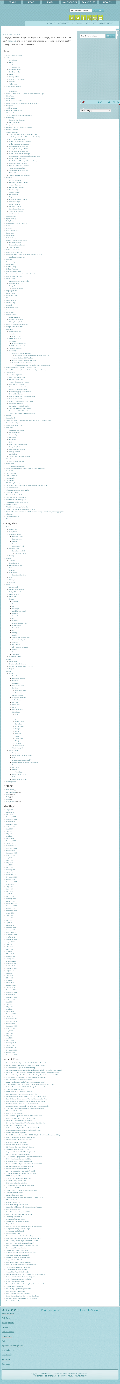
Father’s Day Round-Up (14, 252)
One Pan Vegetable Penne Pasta (16, 1142)
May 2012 (9, 949)
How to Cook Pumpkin (13, 271)
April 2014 (9, 894)
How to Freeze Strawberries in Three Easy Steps (21, 274)
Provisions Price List (16, 403)
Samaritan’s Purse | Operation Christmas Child (21, 367)
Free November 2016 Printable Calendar (19, 1080)
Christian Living (17, 536)
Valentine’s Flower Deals (14, 495)
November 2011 (11, 963)
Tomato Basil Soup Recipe (14, 1286)
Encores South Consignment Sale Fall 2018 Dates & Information (27, 1063)
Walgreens (18, 741)
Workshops (12, 351)
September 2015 (11, 853)
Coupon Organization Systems (19, 382)
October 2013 (10, 908)
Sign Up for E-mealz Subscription (20, 408)
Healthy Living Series (16, 319)
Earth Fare (18, 724)
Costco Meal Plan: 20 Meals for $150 (18, 1272)
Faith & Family (11, 238)
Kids (10, 577)
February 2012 (11, 956)
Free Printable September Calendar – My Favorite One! (24, 1116)
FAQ (10, 442)
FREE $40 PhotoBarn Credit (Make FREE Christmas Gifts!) (25, 1082)
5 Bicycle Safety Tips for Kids (16, 1181)
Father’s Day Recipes (13, 250)
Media (11, 74)
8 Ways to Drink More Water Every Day (19, 1161)
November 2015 (11, 848)
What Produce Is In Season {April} (17, 1221)
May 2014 (9, 891)
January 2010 (10, 1016)
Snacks (14, 649)
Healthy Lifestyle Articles (17, 664)
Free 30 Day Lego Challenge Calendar (18, 1289)
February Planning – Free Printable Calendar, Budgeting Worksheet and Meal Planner (33, 1075)
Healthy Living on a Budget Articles (21, 666)
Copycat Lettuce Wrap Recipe (16, 1260)
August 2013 (10, 913)
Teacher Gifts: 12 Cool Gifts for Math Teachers (21, 1190)
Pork (13, 630)
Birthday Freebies (15, 331)
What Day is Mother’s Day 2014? (17, 502)
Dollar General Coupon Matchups (20, 142)
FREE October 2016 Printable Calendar (19, 1092)
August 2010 (10, 999)
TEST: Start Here (11, 476)
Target (17, 736)
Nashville (9, 305)
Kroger (17, 729)
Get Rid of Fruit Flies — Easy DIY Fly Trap (20, 1118)
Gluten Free (16, 616)
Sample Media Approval (17, 79)
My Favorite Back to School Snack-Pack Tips (21, 1120)
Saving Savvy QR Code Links (19, 406)
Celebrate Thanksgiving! (14, 110)
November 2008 (11, 1050)
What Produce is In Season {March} (18, 1250)
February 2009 (11, 1043)
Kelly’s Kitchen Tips (16, 283)
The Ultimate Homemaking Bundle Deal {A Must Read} (24, 1197)
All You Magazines (15, 375)
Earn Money (16, 765)
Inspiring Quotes (11, 291)
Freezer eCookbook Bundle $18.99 (17, 1168)
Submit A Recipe (17, 288)
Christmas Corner (12, 113)
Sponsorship (16, 67)
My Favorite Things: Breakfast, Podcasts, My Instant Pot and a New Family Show (32, 1072)
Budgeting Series (14, 317)
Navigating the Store (16, 447)
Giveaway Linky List (19, 343)
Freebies (9, 259)
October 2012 (10, 937)
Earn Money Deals (18, 685)
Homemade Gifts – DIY (20, 623)
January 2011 (10, 987)
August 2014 (10, 884)
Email (100, 18)
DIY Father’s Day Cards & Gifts (16, 1183)
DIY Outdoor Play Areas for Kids (17, 1205)
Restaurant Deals (17, 709)
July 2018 (9, 810)
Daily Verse (13, 532)
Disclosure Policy (15, 72)
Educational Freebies (19, 575)
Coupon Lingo (14, 190)
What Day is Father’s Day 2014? (16, 500)
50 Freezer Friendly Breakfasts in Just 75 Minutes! (22, 1128)
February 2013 (11, 927)
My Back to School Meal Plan (16, 1125)
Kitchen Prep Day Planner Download (21, 401)
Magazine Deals (17, 695)
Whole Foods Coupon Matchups (19, 175)
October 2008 (10, 1052)
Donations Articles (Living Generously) (25, 762)
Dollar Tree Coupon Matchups (19, 144)
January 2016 (10, 843)
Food (31, 2)
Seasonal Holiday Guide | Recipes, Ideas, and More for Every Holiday (28, 420)
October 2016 (10, 822)
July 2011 (9, 973)
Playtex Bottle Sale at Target (15, 1111)
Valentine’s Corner (12, 492)
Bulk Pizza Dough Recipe (17, 377)
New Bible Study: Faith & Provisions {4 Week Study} (23, 1238)
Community (10, 118)
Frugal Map (10, 264)
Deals (12, 2)
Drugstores (9, 228)
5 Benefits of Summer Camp (15, 1219)
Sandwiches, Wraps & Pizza (21, 637)
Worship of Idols (20, 553)
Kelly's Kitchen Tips (15, 592)
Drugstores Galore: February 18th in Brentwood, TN (32, 355)
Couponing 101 (14, 440)
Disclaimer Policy (15, 69)
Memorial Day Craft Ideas (14, 1195)
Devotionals (13, 91)
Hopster (11, 197)
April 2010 (9, 1009)
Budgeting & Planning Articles (22, 755)
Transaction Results (12, 516)
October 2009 (10, 1023)
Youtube (94, 18)
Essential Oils (10, 235)
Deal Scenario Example (16, 384)
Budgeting (15, 753)
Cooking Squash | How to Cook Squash (19, 127)
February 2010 (11, 1014)
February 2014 (11, 898)
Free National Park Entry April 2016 (18, 1212)
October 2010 (10, 995)
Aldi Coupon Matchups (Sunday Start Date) (23, 134)
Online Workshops (12, 307)
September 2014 (11, 882)
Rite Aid (18, 733)
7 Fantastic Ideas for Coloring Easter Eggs (19, 1236)
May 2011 (9, 978)
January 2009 (10, 1045)
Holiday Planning (12, 269)
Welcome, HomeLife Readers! (16, 497)
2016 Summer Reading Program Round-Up (20, 1185)
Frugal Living (10, 262)
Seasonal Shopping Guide (14, 425)
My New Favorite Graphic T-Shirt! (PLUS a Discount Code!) (26, 1096)
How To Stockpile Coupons (18, 444)
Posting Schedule (14, 452)
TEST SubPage (11, 473)
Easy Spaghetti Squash (13, 1209)
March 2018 (10, 812)
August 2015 (10, 855)
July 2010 (9, 1002)
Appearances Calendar (13, 86)
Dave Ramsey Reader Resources (16, 223)
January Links (10, 293)
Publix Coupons (14, 204)
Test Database (10, 471)
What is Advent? (11, 504)
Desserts (15, 613)
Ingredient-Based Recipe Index (19, 281)
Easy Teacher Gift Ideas (14, 1188)
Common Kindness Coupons (18, 182)
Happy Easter (10, 1224)
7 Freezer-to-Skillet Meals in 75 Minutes (19, 1178)
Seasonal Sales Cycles (13, 423)
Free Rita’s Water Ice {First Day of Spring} (20, 1243)
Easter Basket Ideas (12, 230)
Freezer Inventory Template (18, 389)
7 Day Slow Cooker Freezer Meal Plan (18, 1159)
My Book (77, 23)
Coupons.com (13, 194)
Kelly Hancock (11, 802)
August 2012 (10, 942)
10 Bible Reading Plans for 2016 (16, 1269)
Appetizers (15, 601)
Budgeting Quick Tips (16, 432)
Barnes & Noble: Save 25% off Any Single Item (21, 1298)
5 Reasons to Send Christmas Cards (20, 115)
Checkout (9, 514)
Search (8, 416)
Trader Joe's (19, 738)
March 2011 (10, 983)
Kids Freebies (16, 336)
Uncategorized (11, 782)
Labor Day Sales (11, 295)
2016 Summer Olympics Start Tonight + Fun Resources (24, 1157)
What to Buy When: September (16, 1132)
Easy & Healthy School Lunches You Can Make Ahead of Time (26, 1099)
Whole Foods (19, 746)
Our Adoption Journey (13, 310)
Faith (50, 2)
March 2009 (10, 1040)
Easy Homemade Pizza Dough (19, 387)
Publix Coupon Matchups (17, 158)
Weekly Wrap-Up (17, 748)
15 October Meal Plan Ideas (15, 1089)
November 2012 (11, 935)
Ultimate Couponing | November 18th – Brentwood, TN (33, 365)
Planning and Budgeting (17, 449)
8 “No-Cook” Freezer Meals (15, 1281)
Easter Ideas (10, 233)
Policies (14, 65)
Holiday (14, 621)
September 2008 (11, 1055)
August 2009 (10, 1028)
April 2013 (9, 922)
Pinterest (89, 18)
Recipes (11, 599)
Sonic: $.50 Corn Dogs (13, 1301)
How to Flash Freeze (16, 394)
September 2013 (11, 911)
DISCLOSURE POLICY (65, 1376)
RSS (71, 18)
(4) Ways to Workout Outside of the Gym (19, 1166)
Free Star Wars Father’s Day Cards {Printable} (21, 1171)
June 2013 (9, 918)
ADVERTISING (38, 1376)
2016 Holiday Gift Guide (14, 55)
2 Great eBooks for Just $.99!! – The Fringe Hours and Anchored (27, 1087)
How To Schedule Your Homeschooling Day (20, 1137)
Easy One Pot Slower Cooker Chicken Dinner (21, 1265)
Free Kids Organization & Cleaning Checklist (21, 1214)
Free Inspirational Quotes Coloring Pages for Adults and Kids (26, 1284)
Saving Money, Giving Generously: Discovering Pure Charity (26, 370)
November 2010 (11, 992)
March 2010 (10, 1011)
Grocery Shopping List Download (20, 391)
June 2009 (9, 1033)
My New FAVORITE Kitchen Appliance (19, 1140)
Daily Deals (10, 221)
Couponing (12, 437)
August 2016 (10, 826)
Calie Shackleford (15, 243)
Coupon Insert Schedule (17, 187)
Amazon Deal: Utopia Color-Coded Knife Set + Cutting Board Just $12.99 (30, 1084)
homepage (12, 41)
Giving (11, 556)
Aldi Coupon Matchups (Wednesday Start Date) (24, 137)
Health (107, 2)
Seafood (15, 642)
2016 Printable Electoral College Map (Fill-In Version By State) (26, 1077)
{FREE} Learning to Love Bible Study (18, 1267)
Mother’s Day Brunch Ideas (15, 1200)
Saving (8, 671)
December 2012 (11, 932)
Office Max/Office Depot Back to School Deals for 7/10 (24, 1164)
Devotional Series (15, 534)
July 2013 (9, 915)
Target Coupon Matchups (17, 168)
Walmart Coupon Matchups (18, 173)
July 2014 (9, 887)
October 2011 (10, 966)
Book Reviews (14, 563)
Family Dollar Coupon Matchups (19, 149)
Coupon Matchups (12, 132)
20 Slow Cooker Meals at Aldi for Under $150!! (21, 1253)
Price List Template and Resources (17, 324)
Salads (14, 635)
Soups (14, 652)
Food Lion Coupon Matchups (18, 151)
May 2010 (9, 1007)
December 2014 (11, 874)
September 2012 (11, 939)
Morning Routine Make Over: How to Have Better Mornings (25, 1274)
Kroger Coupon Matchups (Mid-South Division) (24, 156)
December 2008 (11, 1047)
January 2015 (10, 872)
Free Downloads (20, 690)
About (51, 23)
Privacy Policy (14, 77)
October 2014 (10, 879)
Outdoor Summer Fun (13, 1202)
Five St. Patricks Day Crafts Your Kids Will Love (22, 1245)
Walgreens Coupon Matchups (18, 170)
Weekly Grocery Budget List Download (22, 413)
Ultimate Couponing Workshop (22, 363)
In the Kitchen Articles (16, 589)
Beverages (15, 608)
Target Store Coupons (16, 211)
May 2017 (9, 814)
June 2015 (9, 860)
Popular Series (11, 315)
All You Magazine (15, 180)
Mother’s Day (10, 303)
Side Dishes (16, 645)
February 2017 (11, 817)
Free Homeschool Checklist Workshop (18, 1262)
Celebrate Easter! (11, 108)
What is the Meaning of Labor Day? (17, 507)
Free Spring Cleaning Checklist (16, 1248)
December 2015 (11, 846)
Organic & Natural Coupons (18, 199)
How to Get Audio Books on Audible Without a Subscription (25, 1101)
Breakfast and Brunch (19, 611)
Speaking (12, 81)
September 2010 (11, 997)
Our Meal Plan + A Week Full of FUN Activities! (22, 1104)
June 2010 (9, 1004)
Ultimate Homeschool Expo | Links (17, 490)
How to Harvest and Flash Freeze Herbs (22, 396)
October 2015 (10, 850)
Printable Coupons (15, 202)
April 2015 (9, 865)
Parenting (15, 544)
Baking (14, 604)
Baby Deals (16, 676)
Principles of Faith (18, 546)
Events (14, 770)
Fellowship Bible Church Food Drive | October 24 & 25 (24, 254)
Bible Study (13, 529)
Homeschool (70, 2)
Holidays (12, 570)
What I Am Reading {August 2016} (17, 1149)
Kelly (8, 794)
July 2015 (9, 858)
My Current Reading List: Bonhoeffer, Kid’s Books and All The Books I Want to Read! (34, 1070)
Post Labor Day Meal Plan (14, 1113)
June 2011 (9, 975)
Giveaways (12, 341)
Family (8, 558)
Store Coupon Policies (16, 461)
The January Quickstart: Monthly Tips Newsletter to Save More (26, 485)
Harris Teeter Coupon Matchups (19, 154)
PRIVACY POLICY (80, 1376)
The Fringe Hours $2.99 (14, 1217)
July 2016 (9, 829)
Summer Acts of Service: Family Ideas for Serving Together (25, 468)
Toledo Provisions (12, 488)
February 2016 (11, 841)
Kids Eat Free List (8, 1350)
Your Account (10, 519)
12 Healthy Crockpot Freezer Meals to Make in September (25, 1108)
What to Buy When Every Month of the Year (20, 509)
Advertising (13, 60)
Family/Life (88, 2)
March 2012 (10, 954)
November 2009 (11, 1021)
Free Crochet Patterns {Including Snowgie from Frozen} (24, 1226)
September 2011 (11, 968)
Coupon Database (12, 130)
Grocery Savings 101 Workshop (22, 358)
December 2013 (11, 903)
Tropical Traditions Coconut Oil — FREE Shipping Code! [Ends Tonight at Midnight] (34, 1135)
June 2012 (9, 947)
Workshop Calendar (15, 348)
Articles (90, 23)
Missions (15, 541)
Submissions (10, 464)
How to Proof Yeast (15, 399)
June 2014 (9, 889)
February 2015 (11, 870)
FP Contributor (11, 792)
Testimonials (10, 478)
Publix (17, 731)
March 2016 (10, 838)
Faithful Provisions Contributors (16, 240)
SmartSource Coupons (16, 209)
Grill (13, 618)
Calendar (12, 334)
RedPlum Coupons (15, 206)
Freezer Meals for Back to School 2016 (18, 1144)
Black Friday (10, 98)
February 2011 (11, 985)
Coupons (9, 178)
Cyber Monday (11, 218)
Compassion (10, 125)
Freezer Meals (13, 587)
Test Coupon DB (14, 214)
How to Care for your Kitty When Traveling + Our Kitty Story (26, 1123)
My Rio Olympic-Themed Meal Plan (18, 1154)
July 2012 (9, 944)
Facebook (83, 18)
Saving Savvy (10, 372)
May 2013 (9, 920)
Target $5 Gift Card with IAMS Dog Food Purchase (23, 1152)
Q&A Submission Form (17, 466)
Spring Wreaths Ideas (13, 1233)
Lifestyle (12, 580)
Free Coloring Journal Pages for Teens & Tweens (22, 1241)
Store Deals (10, 459)
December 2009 (11, 1019)
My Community (14, 122)
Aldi (16, 714)
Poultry (14, 633)
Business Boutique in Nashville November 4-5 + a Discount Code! (27, 1106)
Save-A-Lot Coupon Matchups (19, 166)
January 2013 (10, 930)
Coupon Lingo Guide (16, 379)
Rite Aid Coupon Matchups (18, 163)
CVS (16, 719)
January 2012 (10, 959)
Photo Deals (10, 312)
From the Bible (14, 548)
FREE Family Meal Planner (15, 1176)
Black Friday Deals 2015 (14, 101)
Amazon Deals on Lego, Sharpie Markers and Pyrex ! (23, 1130)
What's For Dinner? (15, 657)
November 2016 (11, 819)
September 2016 (11, 824)
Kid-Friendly (16, 625)
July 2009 (9, 1031)
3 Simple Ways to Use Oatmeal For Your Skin (21, 1173)
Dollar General (20, 721)
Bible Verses (10, 96)
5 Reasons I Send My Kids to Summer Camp (20, 1068)
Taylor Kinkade (14, 247)
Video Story (13, 84)
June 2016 (9, 831)
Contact (63, 23)
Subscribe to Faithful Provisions (19, 411)
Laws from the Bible (18, 551)
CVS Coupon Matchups (17, 139)
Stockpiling (13, 454)
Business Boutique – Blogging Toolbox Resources (22, 103)
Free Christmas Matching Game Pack (18, 1293)
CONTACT (48, 1376)
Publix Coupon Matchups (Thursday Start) (23, 161)
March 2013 (10, 925)
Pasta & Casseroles (18, 628)
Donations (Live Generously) (21, 760)
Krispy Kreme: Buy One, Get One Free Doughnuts (22, 1296)
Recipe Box (13, 286)
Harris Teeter (19, 726)
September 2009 (11, 1026)
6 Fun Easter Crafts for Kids (15, 1231)
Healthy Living (11, 267)
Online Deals (16, 700)
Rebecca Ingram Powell (17, 245)
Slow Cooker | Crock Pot (20, 647)
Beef (13, 606)
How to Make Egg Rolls (14, 276)
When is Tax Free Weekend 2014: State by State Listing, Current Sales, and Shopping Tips (35, 512)
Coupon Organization (16, 435)
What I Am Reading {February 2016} (18, 1257)
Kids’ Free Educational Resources (20, 346)
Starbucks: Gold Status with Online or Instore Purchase (24, 1207)
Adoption (12, 560)
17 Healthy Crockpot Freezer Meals (17, 1255)
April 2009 (9, 1038)
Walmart (18, 743)
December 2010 (11, 990)
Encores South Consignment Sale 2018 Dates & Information (25, 1065)
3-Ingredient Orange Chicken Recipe (18, 1229)
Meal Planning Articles (19, 779)
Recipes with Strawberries (14, 327)
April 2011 (9, 980)
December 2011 (11, 961)
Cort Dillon (10, 790)
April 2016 (9, 836)
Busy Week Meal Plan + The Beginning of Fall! (21, 1094)
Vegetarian (15, 654)
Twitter (77, 18)
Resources (9, 329)
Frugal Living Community (17, 120)
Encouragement (17, 539)
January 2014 (10, 901)
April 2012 (9, 951)
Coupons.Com (11, 216)
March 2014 (10, 896)
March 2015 (10, 867)
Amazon (18, 717)
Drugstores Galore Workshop (21, 353)
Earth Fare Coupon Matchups (18, 146)
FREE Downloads (15, 339)
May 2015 (9, 862)
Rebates (14, 707)
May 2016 (9, 834)
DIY (10, 568)
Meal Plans (12, 597)
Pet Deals (15, 702)
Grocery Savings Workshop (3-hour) (24, 360)
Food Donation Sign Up (17, 257)
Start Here (9, 427)
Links (8, 298)
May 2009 (9, 1035)
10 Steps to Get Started (16, 430)
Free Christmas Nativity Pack (15, 1291)
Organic (11, 669)
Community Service (15, 565)
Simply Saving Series (16, 322)
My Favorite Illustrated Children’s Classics (20, 1147)
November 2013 (11, 906)
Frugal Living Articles (19, 774)
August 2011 (10, 971)
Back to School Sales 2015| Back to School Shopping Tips (25, 94)
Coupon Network (14, 192)
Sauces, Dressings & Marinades (22, 640)
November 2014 (11, 877)
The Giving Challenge (13, 483)
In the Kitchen (10, 278)
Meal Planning (11, 300)
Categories (9, 105)
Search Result (10, 418)
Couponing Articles (18, 678)
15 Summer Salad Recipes (14, 1192)
